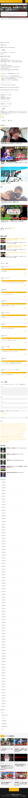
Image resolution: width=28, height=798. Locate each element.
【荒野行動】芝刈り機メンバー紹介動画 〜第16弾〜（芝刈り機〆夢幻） (12, 221)
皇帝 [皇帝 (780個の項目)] (14, 439)
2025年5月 (3, 501)
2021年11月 (4, 619)
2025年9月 (3, 490)
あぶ (7, 13)
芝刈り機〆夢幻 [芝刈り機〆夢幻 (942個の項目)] (22, 439)
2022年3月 (3, 608)
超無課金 (11, 15)
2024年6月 (3, 532)
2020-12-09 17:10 (4, 326)
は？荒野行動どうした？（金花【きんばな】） (7, 750)
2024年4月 (3, 538)
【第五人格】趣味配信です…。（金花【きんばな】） (6, 783)
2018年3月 (3, 706)
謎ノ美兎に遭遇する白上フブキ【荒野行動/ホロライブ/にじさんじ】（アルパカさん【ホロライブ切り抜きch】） (7, 767)
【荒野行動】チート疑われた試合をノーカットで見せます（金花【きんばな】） (20, 784)
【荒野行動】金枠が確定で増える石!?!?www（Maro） (15, 472)
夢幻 (5, 15)
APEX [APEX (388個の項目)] (9, 424)
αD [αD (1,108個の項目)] (19, 426)
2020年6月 (3, 667)
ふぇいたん (4, 14)
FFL (2, 13)
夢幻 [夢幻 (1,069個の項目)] (14, 436)
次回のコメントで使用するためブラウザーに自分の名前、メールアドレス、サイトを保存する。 (14, 411)
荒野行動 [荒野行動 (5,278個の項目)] (2, 441)
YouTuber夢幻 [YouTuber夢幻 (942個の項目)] (15, 426)
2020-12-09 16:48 (4, 315)
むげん (19, 14)
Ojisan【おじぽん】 (5, 715)
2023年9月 (3, 557)
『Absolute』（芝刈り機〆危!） (6, 182)
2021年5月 (3, 636)
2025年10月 (4, 487)
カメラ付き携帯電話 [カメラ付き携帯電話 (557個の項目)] (23, 429)
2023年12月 (4, 549)
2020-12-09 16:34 (4, 280)
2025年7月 (3, 496)
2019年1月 (3, 698)
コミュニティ (5, 764)
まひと (15, 14)
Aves (6, 747)
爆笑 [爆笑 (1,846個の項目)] (11, 439)
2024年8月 (3, 527)
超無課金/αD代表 (4, 203)
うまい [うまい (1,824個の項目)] (25, 426)
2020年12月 (4, 650)
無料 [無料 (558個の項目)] (8, 439)
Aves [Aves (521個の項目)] (12, 424)
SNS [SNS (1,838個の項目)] (20, 424)
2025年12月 (4, 482)
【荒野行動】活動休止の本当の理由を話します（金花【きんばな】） (12, 143)
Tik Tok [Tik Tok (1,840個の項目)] (23, 424)
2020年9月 (3, 658)
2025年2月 (3, 510)
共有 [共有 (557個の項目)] (19, 434)
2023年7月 (3, 563)
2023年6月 (3, 566)
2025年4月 (3, 504)
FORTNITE (8, 781)
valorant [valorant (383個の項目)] (2, 426)
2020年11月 (4, 653)
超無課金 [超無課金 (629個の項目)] (6, 441)
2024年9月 (3, 524)
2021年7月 (3, 630)
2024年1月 (3, 546)
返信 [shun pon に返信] (24, 342)
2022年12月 (4, 583)
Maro (2, 712)
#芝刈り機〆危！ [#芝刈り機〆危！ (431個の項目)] (4, 424)
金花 (7, 12)
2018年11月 (4, 703)
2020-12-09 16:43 (4, 303)
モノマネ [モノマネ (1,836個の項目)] (9, 434)
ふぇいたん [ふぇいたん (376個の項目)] (8, 429)
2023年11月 (4, 552)
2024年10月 (4, 521)
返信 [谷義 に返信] (24, 365)
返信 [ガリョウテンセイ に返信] (24, 285)
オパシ (13, 13)
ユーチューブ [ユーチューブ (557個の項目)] (15, 434)
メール (2, 401)
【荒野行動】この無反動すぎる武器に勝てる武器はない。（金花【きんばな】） (20, 750)
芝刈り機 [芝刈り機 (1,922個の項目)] (17, 439)
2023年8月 (3, 560)
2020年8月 (3, 661)
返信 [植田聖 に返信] (24, 296)
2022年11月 (4, 585)
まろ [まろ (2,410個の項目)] (12, 429)
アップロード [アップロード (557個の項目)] (16, 429)
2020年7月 (3, 664)
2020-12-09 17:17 (4, 338)
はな (2, 14)
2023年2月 (3, 577)
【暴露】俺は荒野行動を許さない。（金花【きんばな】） (20, 765)
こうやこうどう (19, 13)
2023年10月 (4, 555)
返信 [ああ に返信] (24, 331)
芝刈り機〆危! (4, 184)
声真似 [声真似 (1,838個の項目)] (11, 436)
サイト (2, 405)
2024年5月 (3, 535)
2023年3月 (3, 574)
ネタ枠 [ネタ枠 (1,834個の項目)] (24, 431)
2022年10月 (4, 588)
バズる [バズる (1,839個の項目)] (2, 434)
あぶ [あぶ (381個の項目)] (22, 426)
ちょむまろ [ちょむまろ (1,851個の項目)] (3, 429)
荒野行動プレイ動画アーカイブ (17, 794)
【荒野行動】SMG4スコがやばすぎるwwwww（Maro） (15, 460)
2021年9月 (3, 625)
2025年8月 (3, 493)
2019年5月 (3, 686)
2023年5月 (3, 569)
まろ (17, 14)
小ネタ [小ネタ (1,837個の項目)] (22, 436)
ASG (4, 747)
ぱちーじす (24, 13)
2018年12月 (4, 700)
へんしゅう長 (11, 14)
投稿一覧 (13, 228)
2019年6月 (3, 684)
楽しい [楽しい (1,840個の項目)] (2, 439)
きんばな (15, 13)
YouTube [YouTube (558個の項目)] (9, 426)
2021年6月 (3, 633)
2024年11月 (4, 518)
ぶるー (8, 14)
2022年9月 (3, 591)
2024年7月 (3, 529)
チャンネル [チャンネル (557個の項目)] (16, 431)
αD (6, 13)
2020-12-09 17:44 (4, 372)
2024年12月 (4, 515)
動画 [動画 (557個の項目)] (22, 434)
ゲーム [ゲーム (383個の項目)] (6, 431)
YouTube (3, 763)
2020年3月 (3, 675)
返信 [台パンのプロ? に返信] (24, 273)
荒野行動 (8, 15)
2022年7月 (3, 597)
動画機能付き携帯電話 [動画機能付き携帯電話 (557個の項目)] (4, 436)
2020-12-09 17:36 (4, 349)
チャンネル (9, 764)
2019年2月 (3, 695)
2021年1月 (3, 647)
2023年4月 (3, 571)
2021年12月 (4, 616)
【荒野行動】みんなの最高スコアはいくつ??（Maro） (15, 454)
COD (8, 747)
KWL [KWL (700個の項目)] (17, 424)
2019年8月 (3, 681)
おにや (10, 13)
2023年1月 (3, 580)
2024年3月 (3, 541)
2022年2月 (3, 611)
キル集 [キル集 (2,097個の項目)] (2, 431)
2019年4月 (3, 689)
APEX (2, 747)
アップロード (6, 763)
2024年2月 (3, 543)
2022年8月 (3, 594)
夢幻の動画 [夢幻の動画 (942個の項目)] (18, 436)
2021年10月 (4, 622)
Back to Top (14, 789)
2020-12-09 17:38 (4, 361)
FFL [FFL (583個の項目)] (14, 424)
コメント (2, 386)
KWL (4, 13)
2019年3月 (3, 692)
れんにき (22, 14)
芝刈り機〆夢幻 (4, 222)
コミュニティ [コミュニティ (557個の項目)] (10, 431)
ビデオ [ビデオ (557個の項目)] (6, 434)
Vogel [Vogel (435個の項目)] (6, 426)
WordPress (24, 795)
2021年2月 (3, 644)
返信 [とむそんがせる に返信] (24, 319)
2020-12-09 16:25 (4, 269)
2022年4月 (3, 605)
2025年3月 (3, 507)
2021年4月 (3, 639)
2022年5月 (3, 602)
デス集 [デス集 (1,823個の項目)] (20, 431)
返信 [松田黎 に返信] (24, 308)
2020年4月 (3, 672)
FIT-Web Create (15, 795)
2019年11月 (4, 678)
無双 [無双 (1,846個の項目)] (5, 439)
